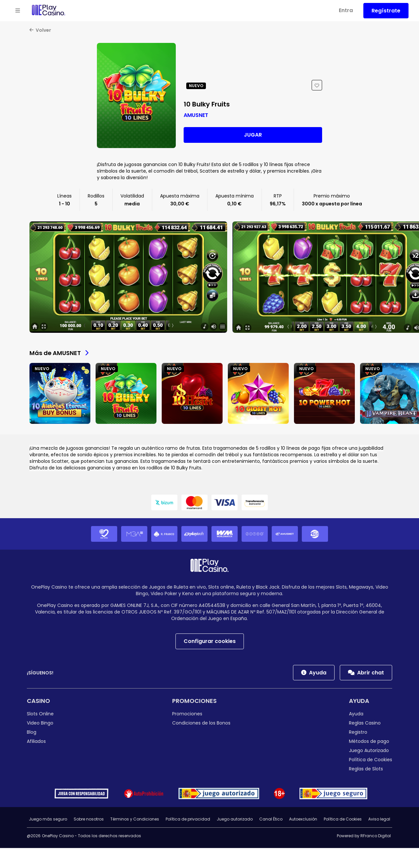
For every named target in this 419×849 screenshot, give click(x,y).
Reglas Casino (365, 723)
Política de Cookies (370, 760)
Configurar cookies (210, 642)
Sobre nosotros (89, 820)
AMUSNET (196, 116)
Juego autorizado (235, 820)
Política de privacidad (188, 820)
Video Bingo (40, 723)
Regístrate (386, 10)
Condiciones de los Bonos (201, 723)
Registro (358, 733)
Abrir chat (366, 673)
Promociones (194, 701)
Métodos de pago (369, 742)
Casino (38, 701)
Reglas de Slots (366, 769)
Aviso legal (379, 820)
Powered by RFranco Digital (364, 837)
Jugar (253, 135)
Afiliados (36, 742)
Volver (40, 31)
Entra (346, 10)
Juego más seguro (48, 820)
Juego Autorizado (369, 751)
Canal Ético (270, 820)
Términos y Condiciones (134, 820)
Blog (31, 733)
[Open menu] (17, 11)
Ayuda (313, 673)
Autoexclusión (303, 820)
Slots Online (40, 714)
